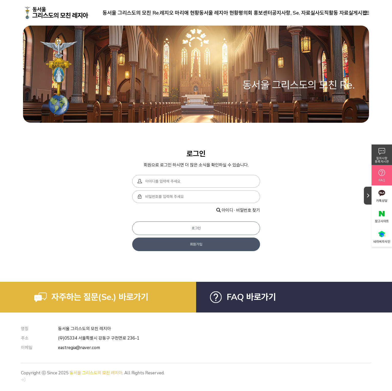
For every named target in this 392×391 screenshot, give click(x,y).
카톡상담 (381, 201)
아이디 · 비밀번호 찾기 (238, 210)
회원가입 (196, 244)
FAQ (382, 180)
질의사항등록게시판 (382, 160)
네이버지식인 (381, 242)
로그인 (196, 228)
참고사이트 (382, 221)
